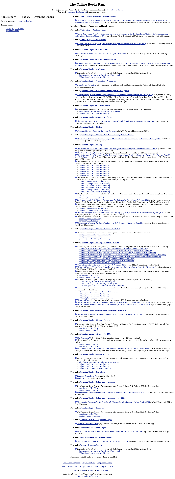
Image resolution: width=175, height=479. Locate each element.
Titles (96, 467)
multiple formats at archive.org (90, 219)
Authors (89, 467)
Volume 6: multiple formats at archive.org (94, 175)
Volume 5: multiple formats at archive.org (94, 173)
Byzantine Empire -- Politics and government (97, 382)
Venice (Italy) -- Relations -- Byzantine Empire (98, 16)
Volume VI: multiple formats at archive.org (94, 192)
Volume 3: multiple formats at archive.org (94, 169)
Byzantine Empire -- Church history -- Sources (98, 59)
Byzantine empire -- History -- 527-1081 (95, 334)
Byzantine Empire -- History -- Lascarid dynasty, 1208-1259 (103, 310)
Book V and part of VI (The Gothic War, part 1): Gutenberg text (102, 286)
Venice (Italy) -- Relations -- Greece (93, 30)
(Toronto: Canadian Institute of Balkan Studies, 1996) (113, 402)
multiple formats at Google (89, 330)
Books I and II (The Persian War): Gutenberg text (97, 282)
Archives (91, 470)
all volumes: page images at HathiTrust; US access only (99, 292)
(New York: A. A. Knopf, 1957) (101, 265)
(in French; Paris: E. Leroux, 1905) (113, 200)
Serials (111, 467)
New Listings (80, 467)
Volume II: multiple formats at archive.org (94, 184)
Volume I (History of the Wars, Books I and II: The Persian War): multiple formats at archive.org (113, 249)
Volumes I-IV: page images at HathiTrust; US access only (100, 263)
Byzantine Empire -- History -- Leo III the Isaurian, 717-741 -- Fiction (106, 135)
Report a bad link (88, 463)
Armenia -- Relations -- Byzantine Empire (96, 420)
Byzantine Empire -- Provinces (92, 408)
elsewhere (29, 21)
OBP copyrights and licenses (87, 476)
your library (18, 21)
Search (70, 467)
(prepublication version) (116, 121)
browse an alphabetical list (77, 12)
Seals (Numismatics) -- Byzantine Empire (96, 437)
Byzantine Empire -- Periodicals (92, 372)
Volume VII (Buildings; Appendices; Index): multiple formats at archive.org (106, 261)
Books (69, 470)
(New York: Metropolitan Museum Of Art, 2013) (115, 95)
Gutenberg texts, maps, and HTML (91, 198)
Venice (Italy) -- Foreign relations (93, 40)
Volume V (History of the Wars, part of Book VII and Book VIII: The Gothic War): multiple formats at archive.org (120, 257)
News (76, 470)
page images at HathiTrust (88, 221)
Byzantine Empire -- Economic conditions (96, 117)
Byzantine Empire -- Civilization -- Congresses (98, 81)
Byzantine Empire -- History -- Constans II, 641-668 (100, 229)
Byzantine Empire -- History (91, 145)
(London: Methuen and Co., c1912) (110, 223)
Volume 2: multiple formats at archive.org (94, 77)
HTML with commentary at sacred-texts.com (95, 196)
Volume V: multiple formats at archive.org (94, 190)
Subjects (103, 467)
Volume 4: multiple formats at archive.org (94, 171)
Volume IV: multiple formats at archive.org (94, 188)
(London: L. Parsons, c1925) (119, 139)
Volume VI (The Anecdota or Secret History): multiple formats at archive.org (106, 259)
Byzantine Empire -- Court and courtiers (95, 105)
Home (64, 467)
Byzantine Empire (12, 31)
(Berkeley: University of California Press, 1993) (111, 44)
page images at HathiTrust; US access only (94, 239)
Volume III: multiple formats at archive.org (94, 186)
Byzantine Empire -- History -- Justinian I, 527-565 (99, 243)
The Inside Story (102, 470)
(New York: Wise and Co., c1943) (117, 149)
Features (83, 470)
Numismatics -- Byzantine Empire (93, 427)
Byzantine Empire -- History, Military (94, 354)
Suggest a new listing (104, 463)
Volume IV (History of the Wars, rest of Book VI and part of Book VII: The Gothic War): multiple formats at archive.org (122, 255)
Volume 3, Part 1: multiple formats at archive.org (96, 298)
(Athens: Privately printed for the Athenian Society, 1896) (113, 302)
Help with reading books (71, 463)
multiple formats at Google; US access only (94, 235)
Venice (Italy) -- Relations (15, 29)
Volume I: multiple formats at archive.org (94, 182)
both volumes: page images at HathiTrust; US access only (100, 75)
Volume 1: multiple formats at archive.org (94, 165)
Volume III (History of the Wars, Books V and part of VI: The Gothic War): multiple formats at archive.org (117, 253)
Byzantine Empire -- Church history (94, 49)
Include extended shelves (114, 10)
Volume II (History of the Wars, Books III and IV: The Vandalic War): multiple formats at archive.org (115, 251)
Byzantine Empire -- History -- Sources (95, 320)
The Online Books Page (87, 4)
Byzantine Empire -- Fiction (91, 127)
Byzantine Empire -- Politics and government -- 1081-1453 (102, 398)
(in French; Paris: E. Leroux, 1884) (102, 441)
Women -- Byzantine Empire (91, 445)
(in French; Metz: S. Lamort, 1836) (110, 431)
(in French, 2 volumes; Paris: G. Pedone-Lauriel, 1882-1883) (113, 392)
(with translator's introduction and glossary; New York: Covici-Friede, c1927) (116, 267)
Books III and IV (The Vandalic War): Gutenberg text (98, 284)
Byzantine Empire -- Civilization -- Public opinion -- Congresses (104, 91)
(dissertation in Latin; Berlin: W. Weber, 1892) (113, 304)
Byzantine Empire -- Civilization (92, 69)
